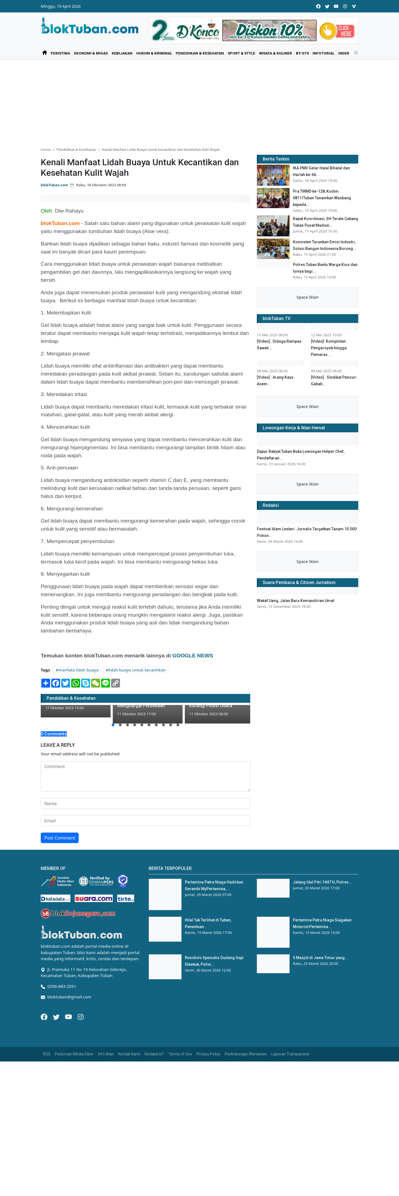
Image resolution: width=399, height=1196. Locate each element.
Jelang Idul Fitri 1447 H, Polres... (322, 882)
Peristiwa (60, 53)
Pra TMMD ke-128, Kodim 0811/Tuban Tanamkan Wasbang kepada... (322, 198)
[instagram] (345, 6)
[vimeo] (353, 6)
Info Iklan (106, 1054)
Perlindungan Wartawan (246, 1054)
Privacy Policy (208, 1054)
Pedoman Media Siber (74, 1054)
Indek (343, 53)
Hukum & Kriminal (154, 53)
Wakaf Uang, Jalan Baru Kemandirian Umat (295, 696)
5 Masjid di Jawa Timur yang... (320, 957)
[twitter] (327, 6)
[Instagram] (80, 1016)
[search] (354, 53)
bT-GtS (302, 53)
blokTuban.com (54, 184)
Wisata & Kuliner (275, 53)
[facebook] (318, 6)
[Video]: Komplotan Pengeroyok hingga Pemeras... (329, 403)
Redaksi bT (154, 1054)
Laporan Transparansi (290, 1054)
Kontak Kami (129, 1054)
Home (45, 149)
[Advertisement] (199, 101)
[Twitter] (57, 1016)
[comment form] (145, 776)
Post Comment (59, 838)
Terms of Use (180, 1054)
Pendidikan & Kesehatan (200, 53)
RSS (46, 1054)
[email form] (145, 820)
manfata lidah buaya (78, 670)
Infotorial (323, 53)
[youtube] (336, 6)
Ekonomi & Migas (91, 53)
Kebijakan (122, 53)
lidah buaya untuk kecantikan (137, 670)
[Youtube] (69, 1016)
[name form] (145, 803)
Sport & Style (241, 53)
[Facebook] (44, 1016)
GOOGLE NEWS (192, 655)
